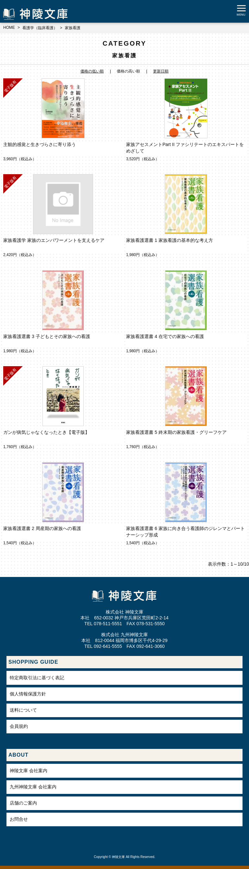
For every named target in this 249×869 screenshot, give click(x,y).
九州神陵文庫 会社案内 (33, 786)
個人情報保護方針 (28, 693)
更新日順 (161, 71)
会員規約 (19, 726)
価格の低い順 (92, 71)
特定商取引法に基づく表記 (37, 677)
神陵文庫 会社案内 (28, 770)
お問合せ (19, 819)
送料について (23, 710)
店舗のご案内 (23, 803)
